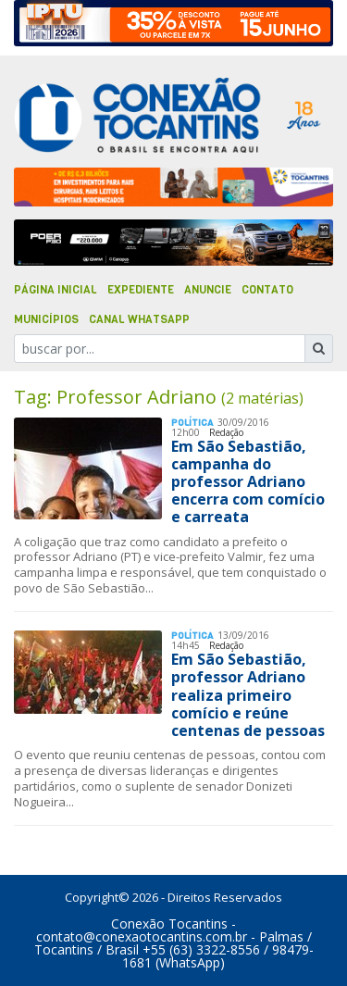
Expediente (140, 289)
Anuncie (207, 289)
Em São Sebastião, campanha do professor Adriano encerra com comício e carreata (248, 482)
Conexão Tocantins (169, 923)
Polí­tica (192, 423)
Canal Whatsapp (139, 319)
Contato (267, 289)
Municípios (46, 319)
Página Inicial (55, 289)
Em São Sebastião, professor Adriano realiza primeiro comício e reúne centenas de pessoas (248, 695)
